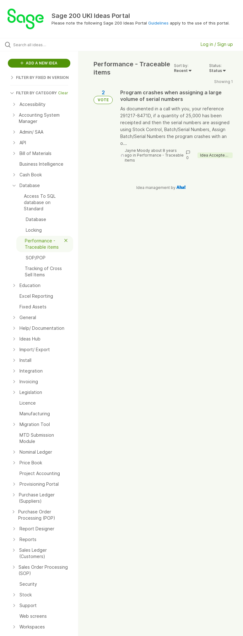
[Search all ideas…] (42, 44)
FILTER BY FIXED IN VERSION (39, 77)
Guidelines (158, 22)
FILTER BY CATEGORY (33, 93)
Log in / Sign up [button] (217, 44)
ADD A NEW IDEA (38, 63)
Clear (63, 93)
